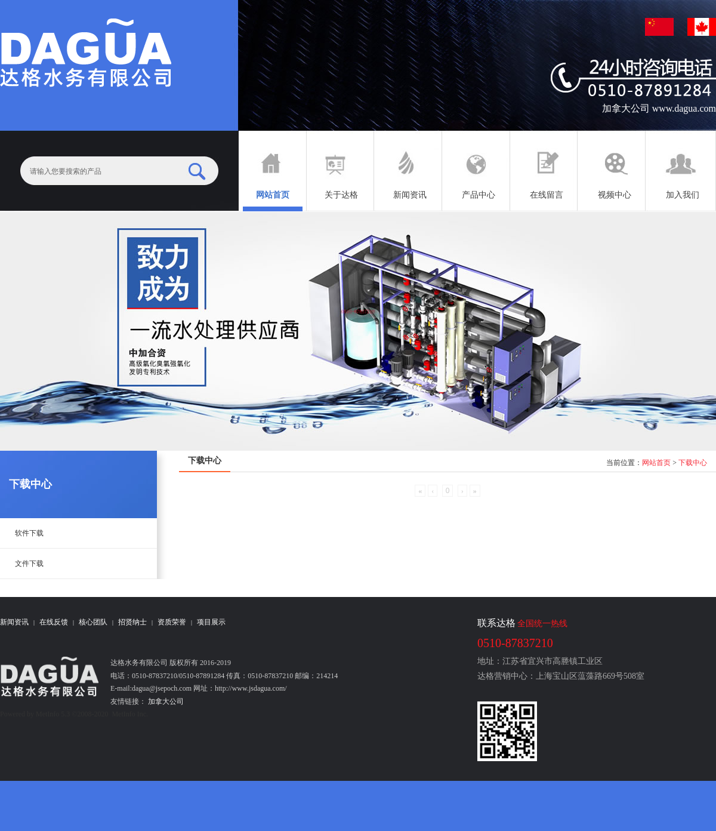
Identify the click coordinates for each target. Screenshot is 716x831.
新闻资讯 (14, 622)
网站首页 (656, 462)
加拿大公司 (165, 701)
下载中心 (692, 462)
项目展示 (211, 622)
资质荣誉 (172, 622)
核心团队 (93, 622)
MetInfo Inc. (130, 714)
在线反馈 (53, 622)
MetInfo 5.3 (53, 714)
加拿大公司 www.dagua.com (659, 108)
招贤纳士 (132, 622)
